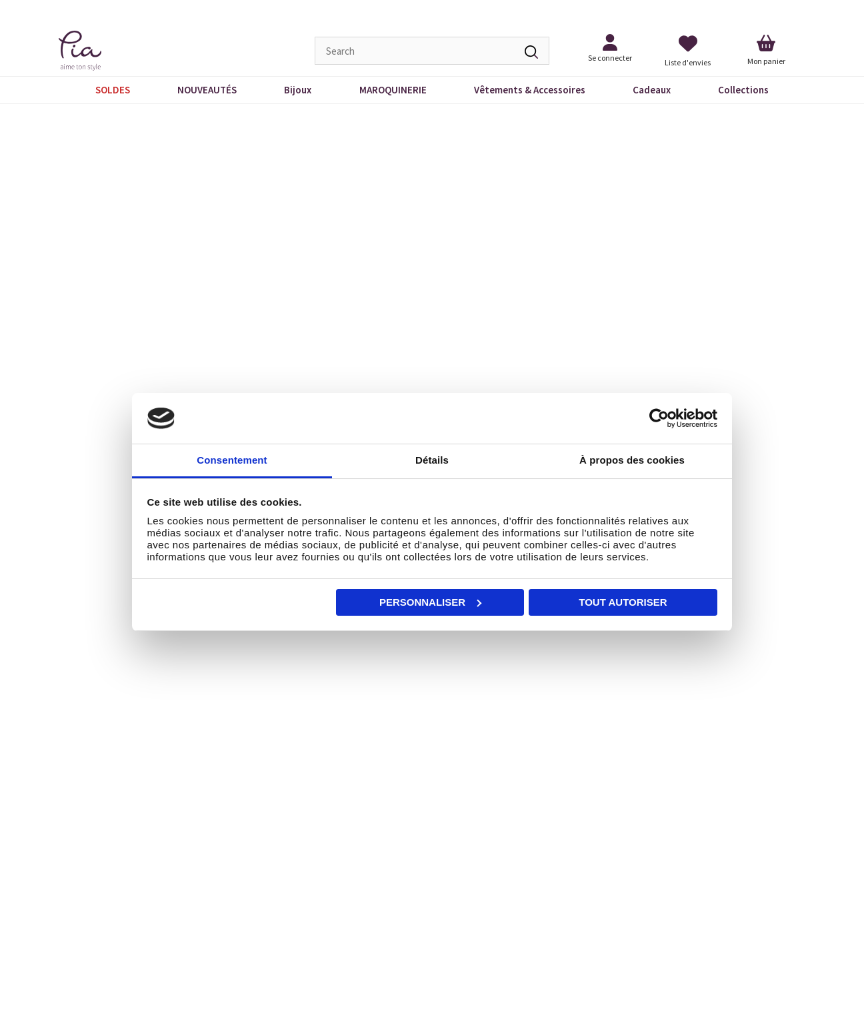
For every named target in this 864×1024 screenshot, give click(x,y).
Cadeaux (652, 89)
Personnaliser (430, 602)
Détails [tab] (432, 460)
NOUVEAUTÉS (207, 89)
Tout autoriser (623, 602)
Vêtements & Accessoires (529, 89)
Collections (743, 89)
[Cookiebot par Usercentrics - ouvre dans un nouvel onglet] (659, 418)
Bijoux (297, 89)
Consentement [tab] (232, 460)
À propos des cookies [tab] (632, 460)
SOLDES (112, 89)
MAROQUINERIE (393, 89)
